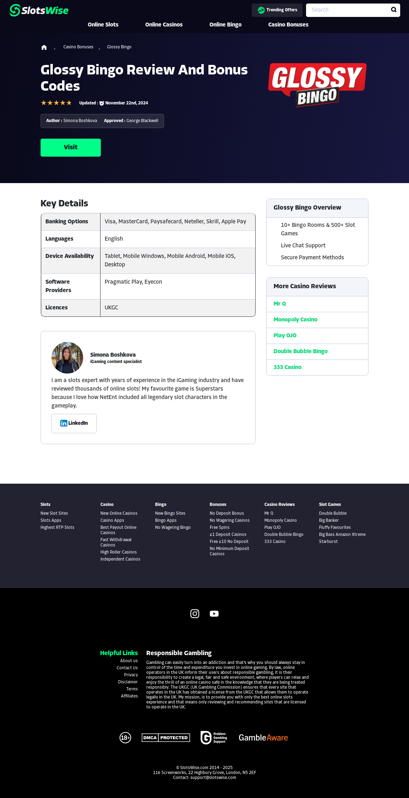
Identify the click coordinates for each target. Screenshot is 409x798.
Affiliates (129, 696)
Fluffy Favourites (335, 528)
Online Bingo (235, 25)
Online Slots (113, 25)
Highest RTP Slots (57, 528)
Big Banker (329, 521)
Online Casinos (173, 25)
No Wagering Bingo (173, 528)
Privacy (131, 675)
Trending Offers (277, 10)
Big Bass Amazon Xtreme (342, 535)
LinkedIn (74, 423)
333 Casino (287, 367)
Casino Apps (112, 521)
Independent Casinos (120, 559)
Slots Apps (51, 521)
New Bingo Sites (170, 514)
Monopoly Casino (295, 320)
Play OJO (285, 336)
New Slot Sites (54, 514)
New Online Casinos (119, 514)
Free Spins (220, 528)
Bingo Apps (166, 521)
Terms (132, 689)
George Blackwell (142, 121)
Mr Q (280, 304)
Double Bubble (333, 514)
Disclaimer (128, 682)
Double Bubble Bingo (301, 352)
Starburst (328, 542)
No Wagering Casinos (230, 521)
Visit (71, 147)
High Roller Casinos (118, 552)
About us (129, 661)
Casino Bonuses (298, 25)
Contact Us (127, 668)
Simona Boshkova (80, 121)
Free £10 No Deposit (229, 542)
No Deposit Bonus (227, 514)
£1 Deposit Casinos (228, 535)
